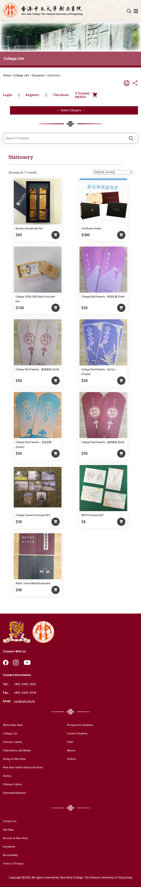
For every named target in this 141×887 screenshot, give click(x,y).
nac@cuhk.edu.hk (25, 702)
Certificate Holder (91, 229)
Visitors (70, 759)
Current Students (75, 734)
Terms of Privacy (14, 863)
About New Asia (13, 725)
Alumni (69, 751)
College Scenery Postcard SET (33, 516)
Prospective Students (79, 725)
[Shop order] (113, 173)
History (7, 776)
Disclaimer (10, 846)
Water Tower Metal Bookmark (33, 584)
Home (7, 75)
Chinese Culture (13, 742)
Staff (68, 742)
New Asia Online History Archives (24, 767)
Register (34, 95)
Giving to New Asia (15, 759)
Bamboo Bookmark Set (29, 229)
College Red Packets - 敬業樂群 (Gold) (37, 370)
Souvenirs (38, 75)
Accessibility (11, 855)
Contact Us (10, 821)
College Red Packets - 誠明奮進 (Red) (102, 443)
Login (8, 95)
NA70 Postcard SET (92, 516)
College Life (21, 75)
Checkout (64, 95)
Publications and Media (18, 751)
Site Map (9, 829)
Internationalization (15, 793)
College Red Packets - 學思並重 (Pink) (103, 297)
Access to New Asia (16, 838)
